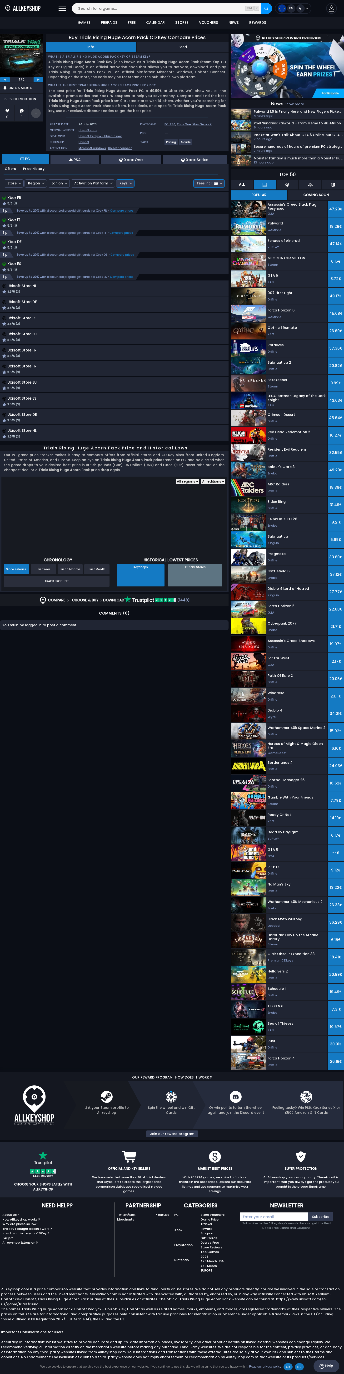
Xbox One (184, 124)
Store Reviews (211, 1247)
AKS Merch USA (212, 1261)
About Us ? (10, 1214)
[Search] (266, 8)
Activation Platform (91, 183)
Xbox (178, 1230)
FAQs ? (7, 1238)
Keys (124, 183)
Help (326, 1366)
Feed (183, 47)
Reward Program (207, 1231)
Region (34, 183)
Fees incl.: (207, 183)
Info (90, 47)
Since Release (16, 625)
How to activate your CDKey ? (25, 1233)
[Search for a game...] (172, 8)
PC (176, 1214)
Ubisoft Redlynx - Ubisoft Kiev (100, 136)
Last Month (97, 625)
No (299, 1367)
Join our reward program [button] (172, 1133)
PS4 (172, 124)
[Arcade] (186, 144)
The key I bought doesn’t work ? (27, 1228)
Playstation (183, 1245)
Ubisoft (84, 142)
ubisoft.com (88, 130)
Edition (57, 183)
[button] (331, 8)
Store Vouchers (212, 1214)
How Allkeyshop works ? (21, 1219)
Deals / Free (209, 1242)
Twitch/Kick (126, 1214)
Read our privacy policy (265, 1366)
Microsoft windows (92, 148)
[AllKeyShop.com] (22, 8)
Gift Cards (208, 1238)
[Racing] (171, 144)
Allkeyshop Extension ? (20, 1242)
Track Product (57, 637)
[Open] (62, 8)
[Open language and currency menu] (293, 8)
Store (12, 183)
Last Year (43, 625)
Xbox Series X (202, 124)
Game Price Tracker (209, 1221)
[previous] (5, 79)
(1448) (157, 656)
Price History (34, 168)
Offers (10, 168)
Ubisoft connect (120, 148)
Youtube (162, 1214)
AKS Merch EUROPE (208, 1268)
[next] (38, 79)
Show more (294, 104)
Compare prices (122, 211)
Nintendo (181, 1260)
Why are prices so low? (20, 1224)
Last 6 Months (70, 625)
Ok (288, 1367)
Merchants (125, 1219)
